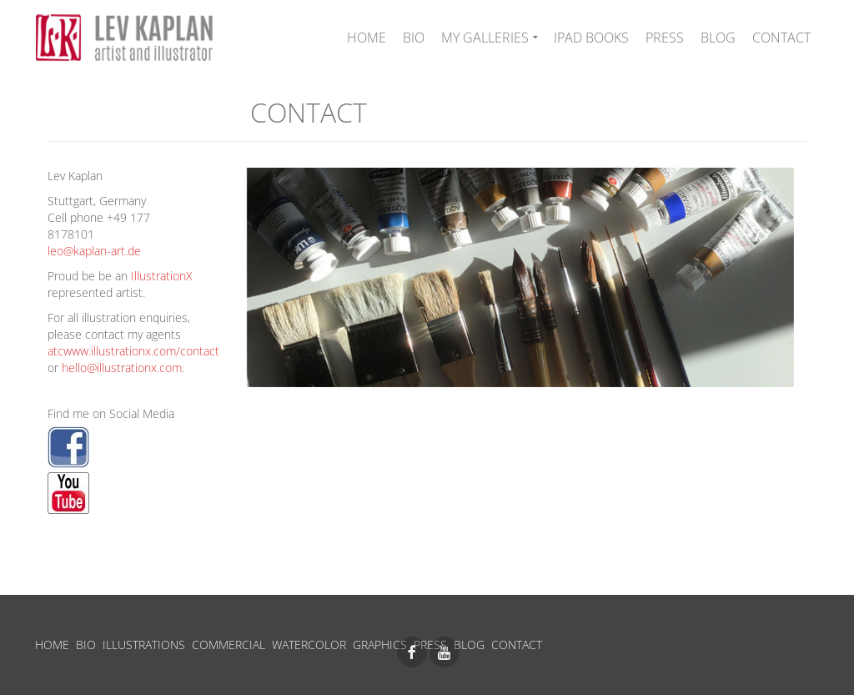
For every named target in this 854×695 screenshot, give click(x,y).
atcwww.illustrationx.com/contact (133, 351)
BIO (86, 644)
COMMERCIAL (228, 644)
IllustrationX (162, 276)
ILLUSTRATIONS (144, 644)
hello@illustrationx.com (122, 367)
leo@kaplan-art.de (94, 251)
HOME (52, 644)
